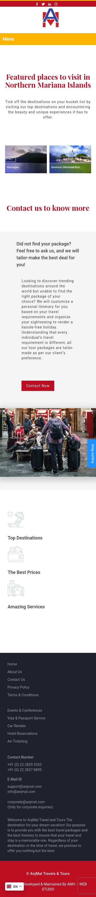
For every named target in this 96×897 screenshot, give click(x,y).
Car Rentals (16, 726)
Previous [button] (11, 159)
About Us (14, 672)
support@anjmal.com (24, 786)
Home (12, 664)
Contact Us (16, 680)
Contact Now (38, 386)
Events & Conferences (24, 710)
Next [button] (85, 159)
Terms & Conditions (23, 695)
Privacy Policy (18, 687)
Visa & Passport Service (26, 718)
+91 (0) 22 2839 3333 (24, 765)
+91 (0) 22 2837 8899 (24, 770)
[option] (26, 159)
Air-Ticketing (17, 741)
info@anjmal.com (21, 792)
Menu (8, 39)
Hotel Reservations (22, 733)
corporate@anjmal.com (26, 802)
